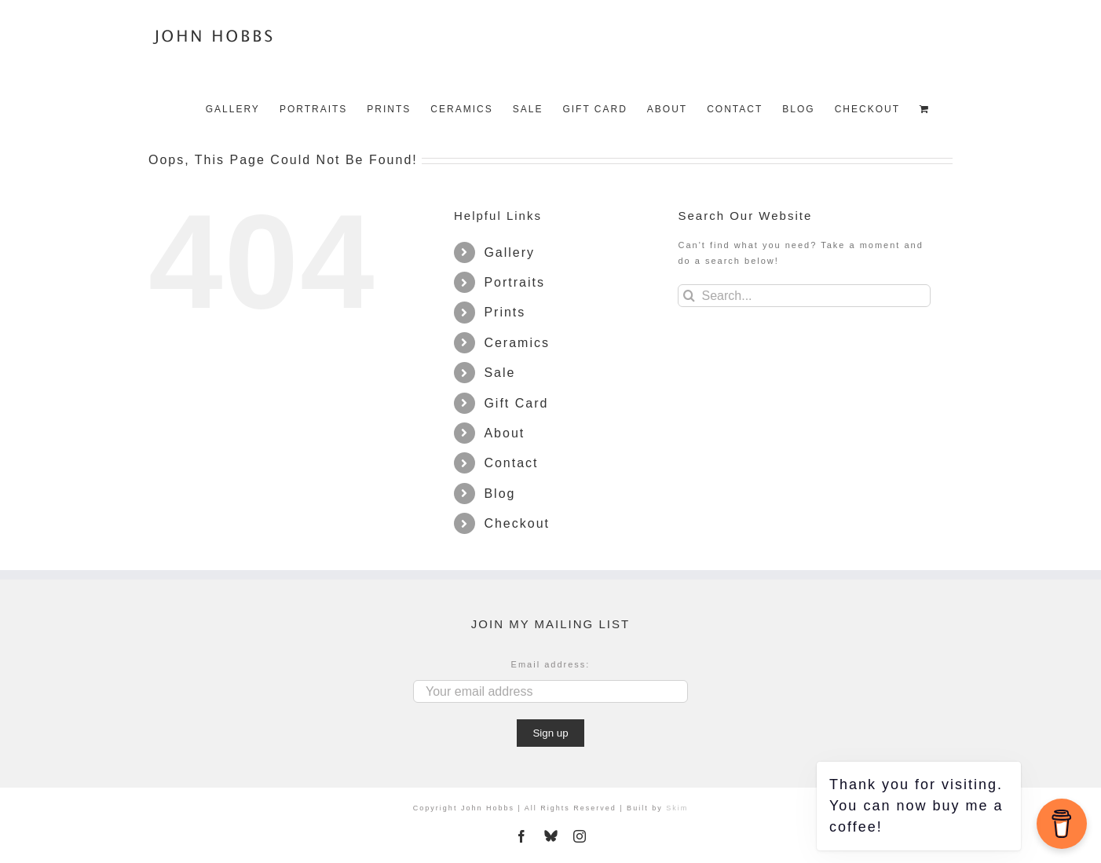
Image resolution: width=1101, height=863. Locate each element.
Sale (499, 372)
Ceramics (517, 342)
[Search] (689, 295)
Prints (504, 312)
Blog (499, 493)
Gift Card (516, 403)
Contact (511, 463)
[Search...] (804, 295)
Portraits (514, 282)
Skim (677, 808)
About (504, 433)
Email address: (551, 664)
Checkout (517, 523)
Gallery (509, 252)
